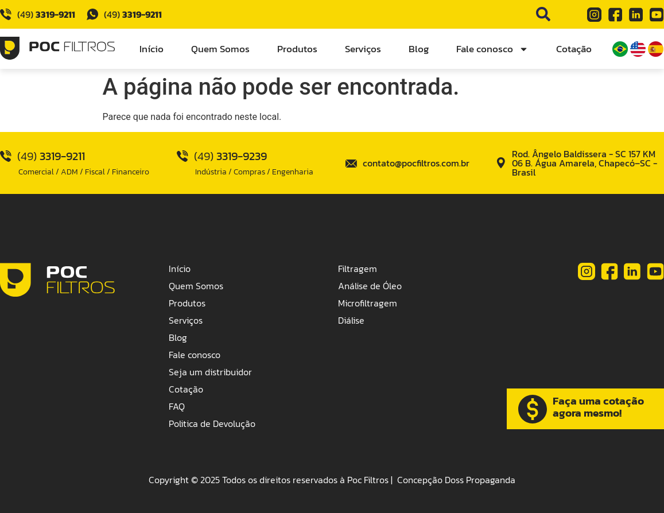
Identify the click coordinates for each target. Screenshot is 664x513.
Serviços (363, 48)
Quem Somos (220, 48)
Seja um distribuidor (210, 372)
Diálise (351, 320)
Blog (419, 48)
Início (151, 48)
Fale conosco (492, 49)
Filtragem (357, 268)
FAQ (177, 406)
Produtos (297, 48)
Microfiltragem (367, 303)
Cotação (574, 48)
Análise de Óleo (370, 286)
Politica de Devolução (212, 423)
